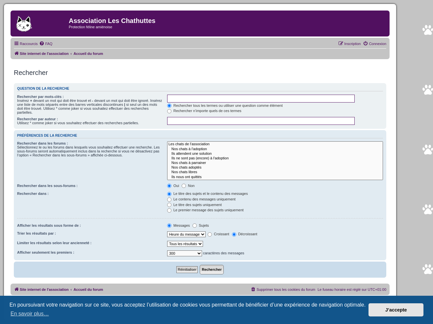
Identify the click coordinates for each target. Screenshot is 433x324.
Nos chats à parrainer (275, 163)
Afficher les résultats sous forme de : (49, 225)
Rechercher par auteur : (37, 119)
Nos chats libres (275, 172)
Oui (173, 186)
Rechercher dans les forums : (42, 143)
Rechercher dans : (33, 194)
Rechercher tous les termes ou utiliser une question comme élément (225, 105)
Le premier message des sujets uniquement (205, 210)
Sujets (200, 225)
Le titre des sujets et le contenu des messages (207, 194)
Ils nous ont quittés (275, 177)
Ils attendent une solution (275, 153)
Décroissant (244, 234)
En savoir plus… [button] (30, 313)
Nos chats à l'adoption (275, 149)
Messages (178, 225)
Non (188, 186)
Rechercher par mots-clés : (40, 97)
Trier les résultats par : (36, 233)
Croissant (218, 234)
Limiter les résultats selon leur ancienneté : (54, 243)
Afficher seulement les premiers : (45, 252)
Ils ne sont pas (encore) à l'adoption (275, 158)
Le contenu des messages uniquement (201, 199)
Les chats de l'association (275, 144)
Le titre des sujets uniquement (194, 205)
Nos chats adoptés (275, 167)
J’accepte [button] (396, 309)
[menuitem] (45, 44)
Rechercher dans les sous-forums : (47, 186)
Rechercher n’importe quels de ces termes (204, 111)
